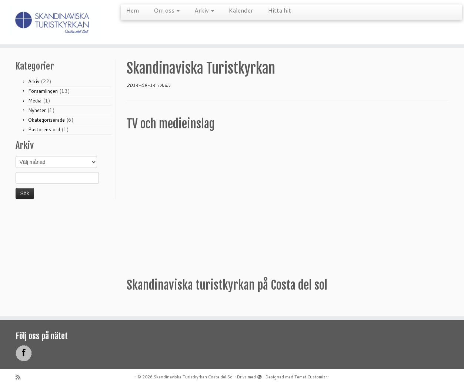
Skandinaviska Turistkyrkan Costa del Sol (194, 377)
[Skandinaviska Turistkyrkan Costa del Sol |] (53, 22)
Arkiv (204, 10)
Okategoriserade (46, 120)
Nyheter (37, 110)
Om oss (167, 10)
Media (34, 100)
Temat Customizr (310, 377)
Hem (132, 10)
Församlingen (43, 91)
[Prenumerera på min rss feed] (20, 377)
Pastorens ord (44, 129)
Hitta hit (279, 10)
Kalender (241, 10)
